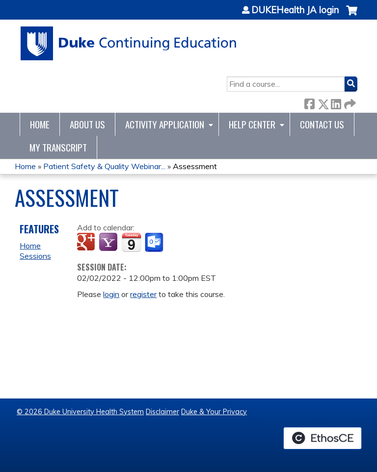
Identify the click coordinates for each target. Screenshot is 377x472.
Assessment (195, 166)
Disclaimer (162, 411)
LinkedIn (336, 102)
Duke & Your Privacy (214, 411)
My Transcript (58, 147)
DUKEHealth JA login (295, 10)
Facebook (309, 102)
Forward (349, 102)
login (111, 294)
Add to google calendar (87, 242)
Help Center (252, 124)
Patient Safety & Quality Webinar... (104, 166)
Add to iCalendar (131, 242)
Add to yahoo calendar (109, 242)
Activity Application (164, 124)
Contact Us (322, 124)
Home (40, 124)
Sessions (35, 256)
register (143, 294)
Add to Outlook (155, 242)
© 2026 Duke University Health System (80, 411)
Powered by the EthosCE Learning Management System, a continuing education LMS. (322, 438)
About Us (87, 124)
